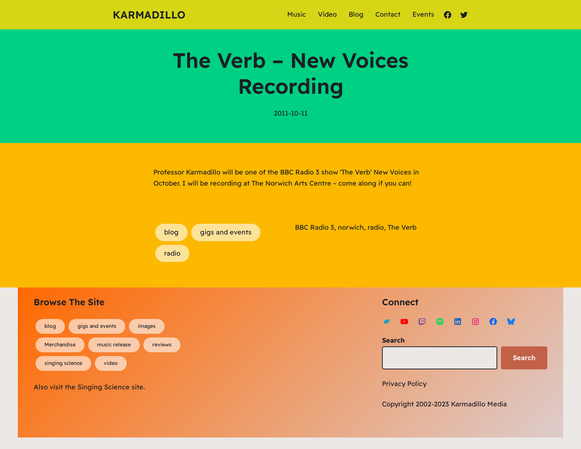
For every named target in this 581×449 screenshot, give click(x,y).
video (111, 363)
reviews (162, 344)
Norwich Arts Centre (298, 183)
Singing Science (103, 387)
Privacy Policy (404, 383)
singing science (63, 363)
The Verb (402, 227)
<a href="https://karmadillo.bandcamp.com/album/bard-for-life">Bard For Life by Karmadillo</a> (273, 361)
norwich (351, 227)
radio (172, 253)
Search (393, 340)
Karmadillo (149, 14)
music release (114, 344)
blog (171, 232)
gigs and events (226, 232)
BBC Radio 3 (314, 227)
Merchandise (60, 344)
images (147, 326)
